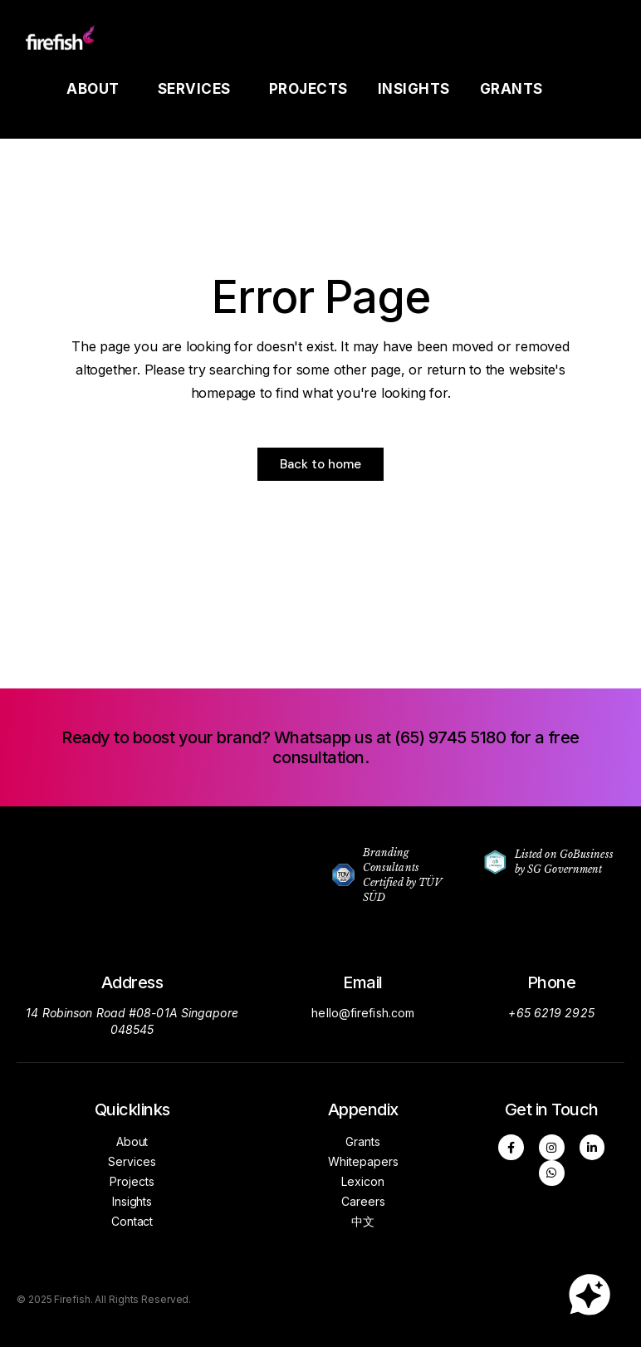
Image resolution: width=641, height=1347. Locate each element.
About (97, 89)
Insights (414, 89)
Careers (363, 1201)
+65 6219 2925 (551, 1013)
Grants (515, 89)
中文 (362, 1221)
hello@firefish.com (362, 1013)
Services (198, 89)
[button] (320, 747)
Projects (308, 89)
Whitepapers (363, 1161)
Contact (132, 1221)
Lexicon (362, 1181)
